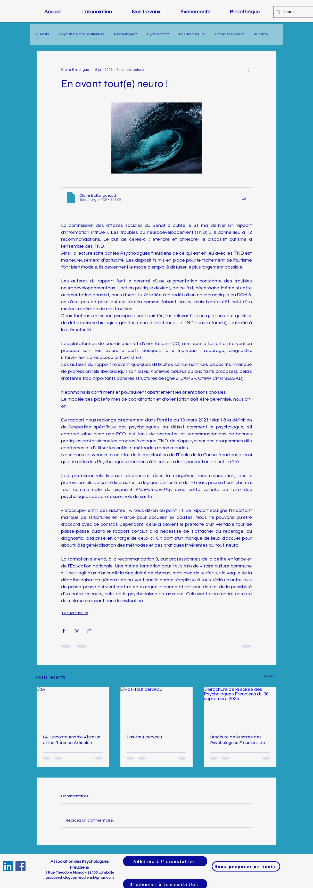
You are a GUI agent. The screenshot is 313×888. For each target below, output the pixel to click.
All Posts (42, 34)
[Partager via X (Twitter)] (76, 630)
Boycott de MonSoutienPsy (81, 34)
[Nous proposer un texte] (246, 866)
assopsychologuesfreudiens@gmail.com (79, 878)
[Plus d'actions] (249, 70)
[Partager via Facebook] (63, 630)
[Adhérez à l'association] (165, 861)
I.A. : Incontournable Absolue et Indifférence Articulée (71, 739)
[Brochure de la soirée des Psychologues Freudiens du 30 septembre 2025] (240, 707)
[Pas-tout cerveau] (156, 707)
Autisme (261, 34)
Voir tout (271, 676)
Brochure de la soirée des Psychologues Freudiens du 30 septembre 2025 (237, 739)
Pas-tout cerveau (144, 737)
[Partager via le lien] (88, 630)
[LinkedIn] (8, 866)
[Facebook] (20, 866)
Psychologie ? (125, 34)
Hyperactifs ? (158, 34)
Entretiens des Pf (229, 34)
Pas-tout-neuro (192, 34)
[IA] (73, 707)
